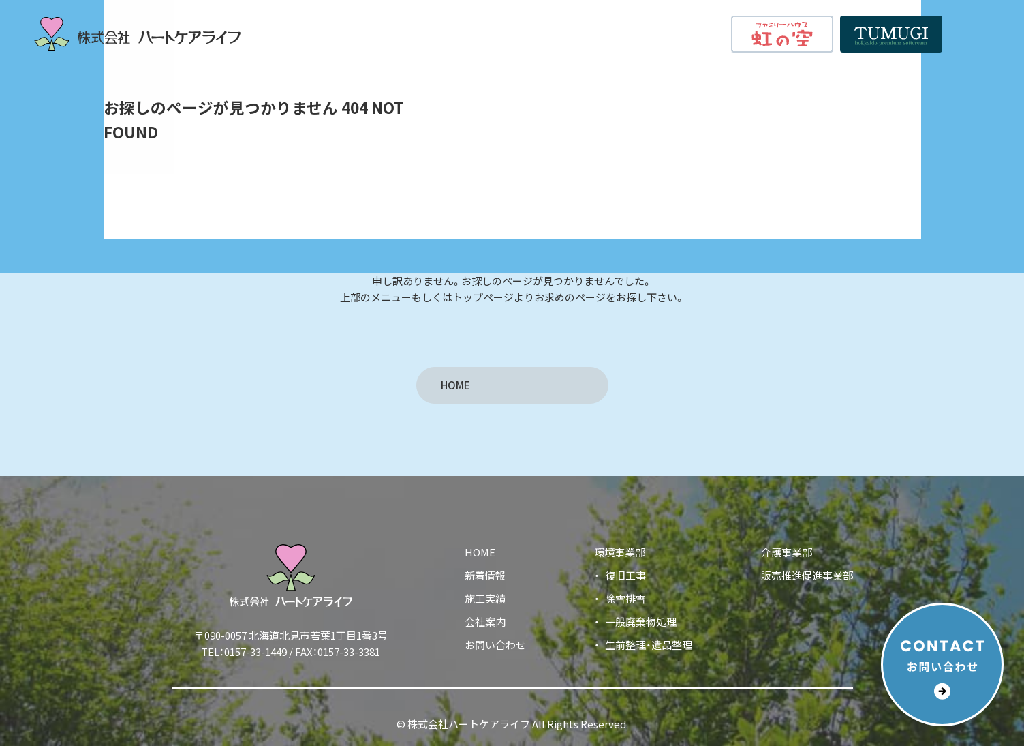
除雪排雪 (625, 598)
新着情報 (698, 33)
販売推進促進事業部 (807, 575)
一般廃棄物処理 (641, 621)
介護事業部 (786, 552)
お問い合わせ (495, 645)
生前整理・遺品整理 (648, 645)
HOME (447, 33)
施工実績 (580, 33)
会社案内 (639, 33)
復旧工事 (625, 575)
